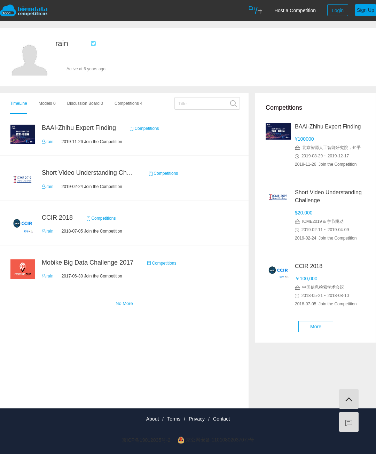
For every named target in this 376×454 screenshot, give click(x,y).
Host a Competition (295, 10)
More (315, 326)
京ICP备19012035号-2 (146, 440)
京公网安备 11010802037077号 (220, 440)
